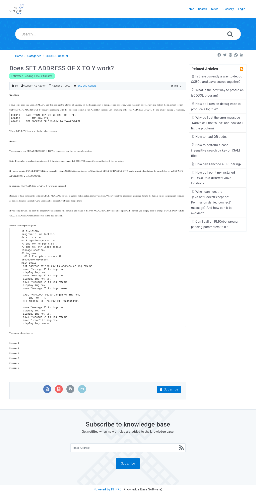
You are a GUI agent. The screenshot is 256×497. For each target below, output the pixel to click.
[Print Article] (70, 389)
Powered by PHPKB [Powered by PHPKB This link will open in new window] (107, 489)
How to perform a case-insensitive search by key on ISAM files (215, 150)
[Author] (22, 85)
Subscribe (169, 389)
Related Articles (204, 69)
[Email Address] (128, 447)
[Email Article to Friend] (82, 389)
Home (19, 56)
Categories (34, 56)
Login (241, 9)
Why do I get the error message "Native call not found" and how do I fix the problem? (217, 123)
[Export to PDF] (58, 389)
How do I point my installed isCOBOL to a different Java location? (213, 178)
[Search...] (128, 34)
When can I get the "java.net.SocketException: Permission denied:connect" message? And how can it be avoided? (211, 202)
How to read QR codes (209, 137)
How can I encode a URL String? (216, 164)
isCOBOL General (57, 56)
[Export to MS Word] (47, 389)
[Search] (230, 34)
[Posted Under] (75, 85)
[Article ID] (13, 85)
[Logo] (16, 9)
